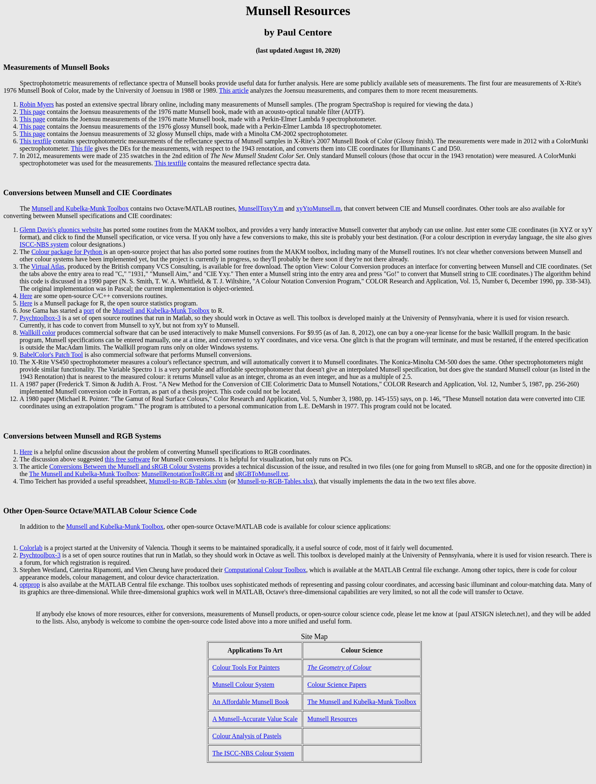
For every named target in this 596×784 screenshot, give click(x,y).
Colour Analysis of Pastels (247, 736)
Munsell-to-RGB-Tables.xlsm (187, 481)
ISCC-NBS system (44, 244)
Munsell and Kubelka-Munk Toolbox (80, 208)
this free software (127, 459)
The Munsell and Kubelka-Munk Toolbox (83, 473)
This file (82, 148)
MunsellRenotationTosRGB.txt (182, 473)
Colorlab (31, 547)
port (89, 310)
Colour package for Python (67, 251)
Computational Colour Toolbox (265, 569)
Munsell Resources (332, 718)
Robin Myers (37, 104)
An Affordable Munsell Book (251, 701)
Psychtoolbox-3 (40, 317)
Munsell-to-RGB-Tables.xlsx (275, 481)
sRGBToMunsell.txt (261, 473)
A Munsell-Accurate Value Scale (255, 718)
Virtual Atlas (47, 266)
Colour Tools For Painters (246, 667)
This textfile (35, 141)
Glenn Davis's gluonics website (61, 229)
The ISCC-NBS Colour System (253, 753)
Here (26, 295)
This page (32, 111)
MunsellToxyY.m (261, 208)
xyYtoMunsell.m (318, 208)
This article (233, 90)
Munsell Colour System (244, 684)
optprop (30, 584)
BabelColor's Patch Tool (51, 354)
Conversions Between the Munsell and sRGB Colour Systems (130, 466)
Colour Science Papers (336, 684)
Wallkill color (37, 332)
